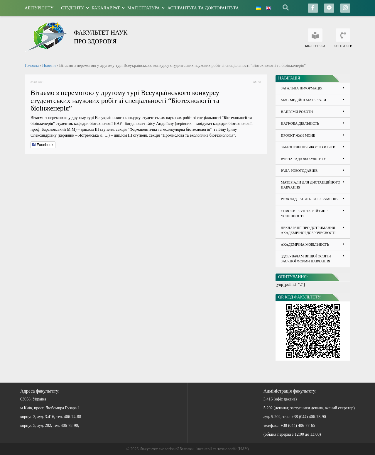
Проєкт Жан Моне (298, 135)
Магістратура (143, 8)
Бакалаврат (106, 8)
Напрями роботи (297, 112)
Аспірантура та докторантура (203, 8)
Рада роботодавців (299, 171)
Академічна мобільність (305, 244)
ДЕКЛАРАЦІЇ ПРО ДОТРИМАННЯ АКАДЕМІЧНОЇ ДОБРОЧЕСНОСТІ (308, 230)
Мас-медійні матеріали (303, 100)
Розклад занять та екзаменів (309, 199)
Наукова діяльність (300, 123)
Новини (49, 65)
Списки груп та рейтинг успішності (304, 213)
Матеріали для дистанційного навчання (310, 184)
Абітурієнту (39, 8)
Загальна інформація (301, 88)
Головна (32, 65)
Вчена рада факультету (303, 159)
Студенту (72, 8)
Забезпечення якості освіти (308, 147)
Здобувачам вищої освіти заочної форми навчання (306, 258)
